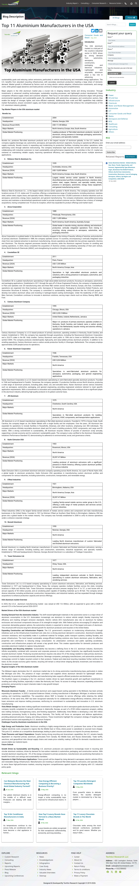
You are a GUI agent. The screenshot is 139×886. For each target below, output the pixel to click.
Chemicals (112, 103)
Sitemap (41, 876)
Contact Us (77, 863)
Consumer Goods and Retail (119, 113)
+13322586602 (120, 869)
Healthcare (112, 124)
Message (110, 61)
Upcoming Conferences (13, 876)
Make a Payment (79, 876)
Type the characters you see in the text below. (120, 69)
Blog (5, 872)
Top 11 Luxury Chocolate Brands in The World (83, 815)
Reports (6, 863)
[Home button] (131, 3)
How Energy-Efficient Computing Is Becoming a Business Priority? (50, 783)
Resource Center (115, 3)
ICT (109, 111)
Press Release (9, 869)
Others (111, 132)
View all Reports (130, 156)
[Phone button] (125, 3)
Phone (110, 49)
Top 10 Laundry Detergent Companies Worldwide (84, 782)
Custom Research (10, 857)
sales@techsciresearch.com (122, 866)
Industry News (43, 869)
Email (110, 43)
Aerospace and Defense (118, 119)
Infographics (43, 863)
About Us (76, 860)
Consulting (85, 3)
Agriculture (112, 129)
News (40, 857)
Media (110, 116)
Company (111, 55)
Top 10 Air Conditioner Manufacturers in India (14, 815)
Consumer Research (99, 3)
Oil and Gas (113, 98)
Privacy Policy (78, 872)
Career (75, 857)
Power (111, 95)
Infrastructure (114, 100)
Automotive (113, 108)
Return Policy (78, 866)
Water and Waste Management (121, 106)
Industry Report (72, 3)
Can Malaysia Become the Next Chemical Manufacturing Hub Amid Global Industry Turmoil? (17, 783)
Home (131, 17)
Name (110, 37)
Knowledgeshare (44, 860)
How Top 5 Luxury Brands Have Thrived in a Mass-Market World (52, 817)
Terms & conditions (80, 869)
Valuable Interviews (45, 872)
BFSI (110, 121)
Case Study (42, 866)
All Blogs (116, 18)
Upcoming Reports (11, 866)
